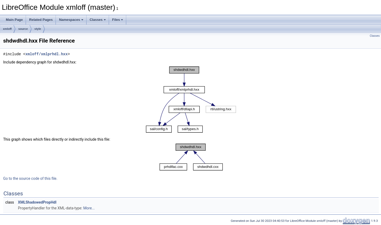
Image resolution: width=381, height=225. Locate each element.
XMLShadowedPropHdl (37, 202)
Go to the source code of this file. (30, 178)
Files (117, 20)
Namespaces (71, 20)
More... (89, 208)
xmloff (7, 28)
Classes (98, 20)
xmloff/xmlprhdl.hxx (46, 54)
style (37, 28)
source (23, 28)
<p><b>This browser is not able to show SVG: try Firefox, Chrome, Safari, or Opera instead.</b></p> (191, 99)
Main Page (14, 20)
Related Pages (41, 20)
